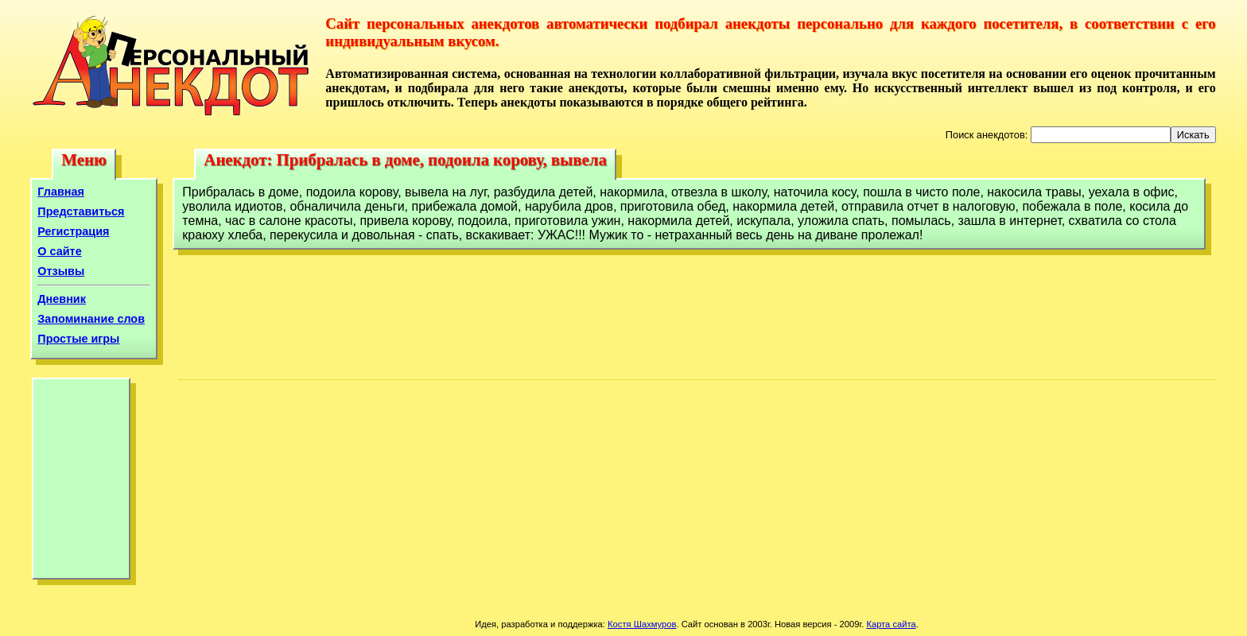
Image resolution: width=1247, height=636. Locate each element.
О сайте (59, 251)
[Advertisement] (81, 482)
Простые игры (78, 338)
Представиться (80, 211)
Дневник (61, 299)
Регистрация (73, 231)
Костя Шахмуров (642, 624)
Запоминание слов (91, 318)
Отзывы (60, 271)
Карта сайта (890, 624)
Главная (60, 191)
